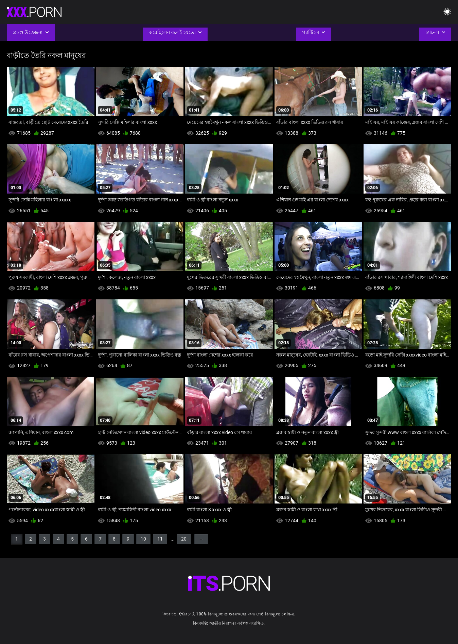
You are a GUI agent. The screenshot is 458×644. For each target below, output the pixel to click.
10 (143, 539)
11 (160, 539)
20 (184, 539)
